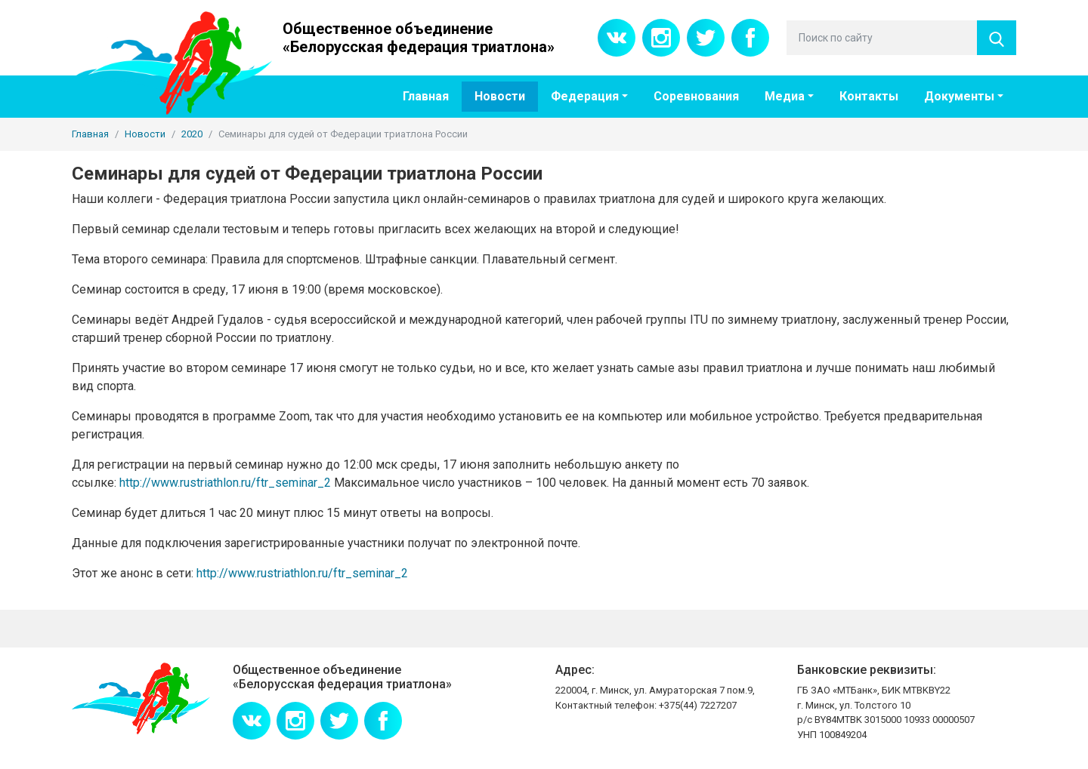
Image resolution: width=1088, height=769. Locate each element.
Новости (499, 96)
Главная (426, 96)
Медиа (785, 96)
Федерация (585, 96)
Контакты (868, 96)
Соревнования (696, 96)
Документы (959, 96)
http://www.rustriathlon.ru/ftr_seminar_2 (225, 482)
